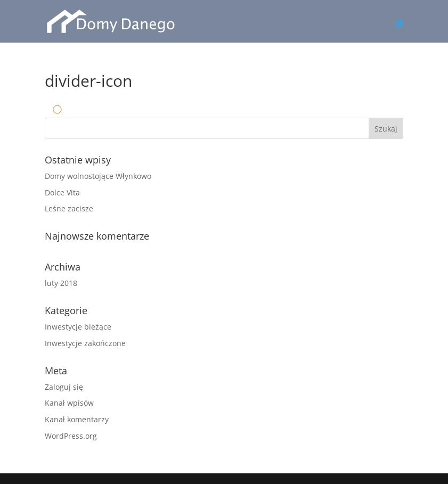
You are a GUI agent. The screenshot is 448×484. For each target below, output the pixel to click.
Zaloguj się (64, 387)
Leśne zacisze (69, 208)
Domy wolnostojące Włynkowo (98, 176)
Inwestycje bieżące (78, 327)
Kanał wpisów (69, 403)
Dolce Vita (62, 192)
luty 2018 (61, 283)
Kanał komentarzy (77, 419)
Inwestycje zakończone (85, 343)
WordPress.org (71, 436)
